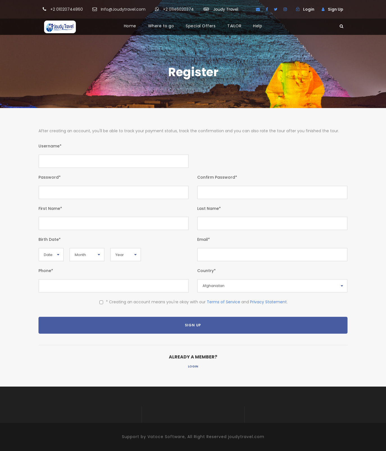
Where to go (161, 26)
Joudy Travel (225, 9)
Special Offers (200, 26)
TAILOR (234, 26)
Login (193, 366)
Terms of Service (223, 302)
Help (257, 26)
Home (130, 26)
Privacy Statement (268, 302)
